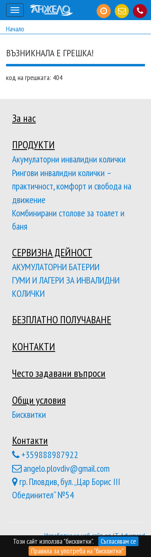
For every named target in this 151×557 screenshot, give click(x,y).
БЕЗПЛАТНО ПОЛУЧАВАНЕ (61, 319)
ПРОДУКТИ (33, 144)
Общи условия (39, 400)
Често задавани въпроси (58, 373)
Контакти (30, 440)
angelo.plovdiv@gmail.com (61, 468)
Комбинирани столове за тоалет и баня (68, 219)
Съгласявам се (118, 541)
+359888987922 (45, 454)
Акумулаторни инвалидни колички (69, 159)
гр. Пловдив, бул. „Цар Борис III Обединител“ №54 (66, 488)
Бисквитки (29, 414)
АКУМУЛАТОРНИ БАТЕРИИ (55, 267)
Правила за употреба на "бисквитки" (77, 550)
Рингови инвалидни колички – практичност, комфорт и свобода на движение (71, 186)
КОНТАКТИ (33, 346)
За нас (24, 118)
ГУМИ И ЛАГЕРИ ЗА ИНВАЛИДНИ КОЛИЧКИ (66, 286)
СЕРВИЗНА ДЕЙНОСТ (52, 252)
